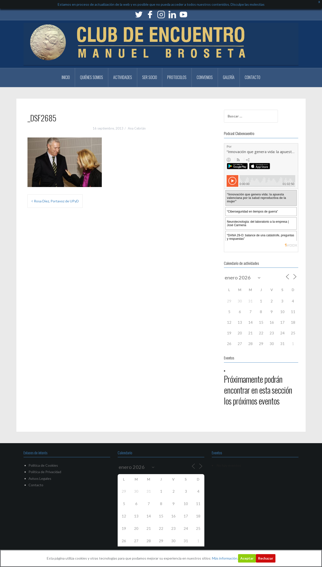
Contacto (252, 77)
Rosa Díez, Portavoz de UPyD (56, 201)
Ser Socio (149, 77)
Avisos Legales (39, 478)
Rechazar (265, 558)
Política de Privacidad (44, 472)
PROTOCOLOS (177, 77)
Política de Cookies (43, 465)
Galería (229, 77)
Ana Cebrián (137, 128)
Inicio (66, 77)
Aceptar (247, 558)
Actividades (122, 77)
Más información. (225, 558)
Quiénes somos (91, 77)
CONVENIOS (205, 77)
